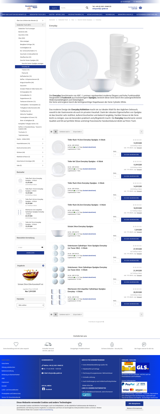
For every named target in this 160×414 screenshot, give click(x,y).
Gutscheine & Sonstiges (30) (146, 14)
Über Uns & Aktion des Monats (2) (14, 14)
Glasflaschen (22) (25, 57)
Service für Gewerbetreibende (11, 397)
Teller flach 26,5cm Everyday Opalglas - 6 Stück (87, 205)
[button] (51, 132)
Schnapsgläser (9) (26, 92)
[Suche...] (54, 8)
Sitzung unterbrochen (8, 367)
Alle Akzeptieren (134, 403)
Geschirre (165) (23, 35)
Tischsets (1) (22, 132)
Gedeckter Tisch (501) (38, 14)
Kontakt (4, 386)
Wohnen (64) (110, 14)
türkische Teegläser (26, 114)
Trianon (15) (25, 70)
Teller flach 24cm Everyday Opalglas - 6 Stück (86, 183)
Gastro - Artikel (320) (57, 14)
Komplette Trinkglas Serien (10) (28, 124)
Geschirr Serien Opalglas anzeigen (32, 63)
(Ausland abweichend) (89, 147)
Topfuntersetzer (23, 135)
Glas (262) (21, 38)
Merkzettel (138, 1)
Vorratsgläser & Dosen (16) (28, 117)
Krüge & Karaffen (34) (27, 82)
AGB (3, 378)
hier (91, 385)
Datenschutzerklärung (46, 410)
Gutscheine (5, 363)
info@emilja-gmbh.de (100, 9)
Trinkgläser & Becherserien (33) (30, 108)
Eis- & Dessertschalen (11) (28, 51)
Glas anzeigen (24, 41)
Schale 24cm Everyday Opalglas (80, 226)
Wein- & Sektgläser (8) (27, 120)
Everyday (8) (25, 66)
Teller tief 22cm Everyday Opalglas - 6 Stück (85, 161)
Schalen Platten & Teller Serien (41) (31, 89)
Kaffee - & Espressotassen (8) (29, 79)
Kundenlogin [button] (125, 1)
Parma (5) (25, 73)
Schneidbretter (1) (25, 95)
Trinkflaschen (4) (25, 111)
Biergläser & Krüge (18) (27, 44)
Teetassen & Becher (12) (28, 101)
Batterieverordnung (8, 371)
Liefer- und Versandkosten (10, 390)
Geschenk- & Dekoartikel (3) (29, 54)
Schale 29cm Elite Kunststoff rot (30, 284)
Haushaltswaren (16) (76, 14)
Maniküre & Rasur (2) (125, 14)
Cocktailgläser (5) (25, 48)
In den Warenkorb (131, 154)
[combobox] (64, 132)
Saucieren (23, 85)
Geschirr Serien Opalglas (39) (29, 60)
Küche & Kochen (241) (94, 14)
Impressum (5, 382)
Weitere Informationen (134, 408)
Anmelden (30, 253)
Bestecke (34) (22, 32)
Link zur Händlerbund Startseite (91, 392)
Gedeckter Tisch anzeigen (26, 28)
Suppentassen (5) (25, 98)
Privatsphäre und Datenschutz (11, 393)
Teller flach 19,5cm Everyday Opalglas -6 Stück (86, 140)
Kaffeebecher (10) (26, 76)
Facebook (49, 389)
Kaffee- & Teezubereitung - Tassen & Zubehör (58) (29, 128)
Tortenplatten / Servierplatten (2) (30, 105)
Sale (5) (19, 165)
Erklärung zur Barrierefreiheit (10, 374)
